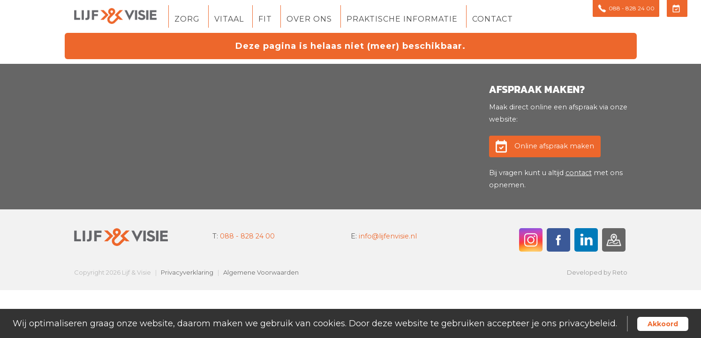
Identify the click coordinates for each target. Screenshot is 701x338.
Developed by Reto (597, 272)
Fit (265, 19)
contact (578, 173)
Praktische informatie (402, 19)
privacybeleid (587, 323)
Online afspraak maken (554, 146)
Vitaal (229, 19)
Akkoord (663, 324)
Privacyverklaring (187, 272)
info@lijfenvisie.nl (388, 236)
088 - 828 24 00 (247, 236)
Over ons (309, 19)
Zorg (187, 19)
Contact (492, 19)
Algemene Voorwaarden (261, 272)
